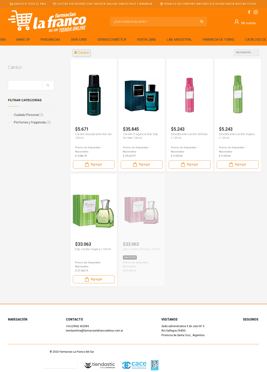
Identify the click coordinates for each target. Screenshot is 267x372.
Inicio (11, 326)
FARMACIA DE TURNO (218, 40)
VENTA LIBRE (146, 40)
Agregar (93, 164)
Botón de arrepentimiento (60, 365)
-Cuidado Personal (27, 115)
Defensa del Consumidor (23, 365)
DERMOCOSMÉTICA (112, 40)
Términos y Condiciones (110, 351)
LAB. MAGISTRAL (179, 40)
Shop (11, 330)
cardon (81, 53)
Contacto (13, 335)
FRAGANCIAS (50, 40)
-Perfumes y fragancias (31, 122)
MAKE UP (23, 40)
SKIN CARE (79, 40)
